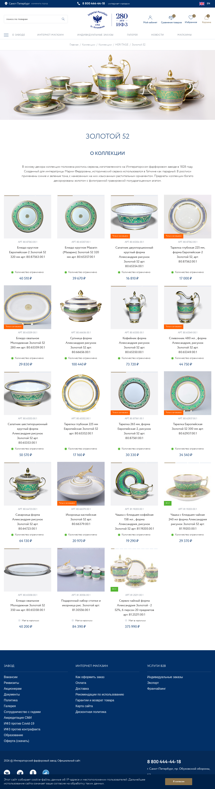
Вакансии (11, 677)
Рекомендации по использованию (100, 694)
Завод (9, 666)
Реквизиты (11, 682)
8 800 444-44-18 (93, 3)
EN (204, 3)
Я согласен (178, 781)
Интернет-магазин (92, 666)
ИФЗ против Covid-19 (19, 723)
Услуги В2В (156, 666)
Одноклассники (33, 773)
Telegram (20, 773)
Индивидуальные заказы (165, 677)
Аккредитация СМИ (18, 717)
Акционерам (12, 688)
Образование (13, 735)
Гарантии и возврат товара (95, 700)
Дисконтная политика (91, 712)
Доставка (82, 688)
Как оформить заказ (90, 677)
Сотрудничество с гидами (22, 712)
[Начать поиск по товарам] (63, 19)
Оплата (81, 682)
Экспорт (153, 682)
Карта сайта (84, 706)
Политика (11, 700)
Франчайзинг (156, 688)
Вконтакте (7, 773)
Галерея (10, 706)
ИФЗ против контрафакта (22, 729)
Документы (12, 694)
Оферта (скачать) (16, 741)
